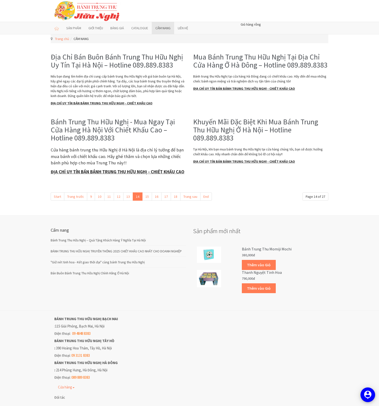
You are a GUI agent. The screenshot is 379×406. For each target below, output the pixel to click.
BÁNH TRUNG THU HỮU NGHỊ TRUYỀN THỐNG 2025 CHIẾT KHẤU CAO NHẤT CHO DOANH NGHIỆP (116, 251)
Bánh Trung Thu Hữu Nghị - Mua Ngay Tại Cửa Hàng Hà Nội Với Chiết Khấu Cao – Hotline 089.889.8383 (113, 129)
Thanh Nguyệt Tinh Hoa (262, 272)
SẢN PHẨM (73, 28)
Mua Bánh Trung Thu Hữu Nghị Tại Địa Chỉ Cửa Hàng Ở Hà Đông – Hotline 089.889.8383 (260, 60)
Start (57, 196)
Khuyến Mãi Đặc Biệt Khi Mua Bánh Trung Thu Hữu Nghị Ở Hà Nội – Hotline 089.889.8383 (255, 129)
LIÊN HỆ (183, 28)
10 (99, 196)
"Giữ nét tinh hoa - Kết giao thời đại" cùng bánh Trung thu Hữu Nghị (98, 262)
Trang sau (190, 196)
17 (166, 196)
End (206, 196)
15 (147, 196)
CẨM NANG (163, 28)
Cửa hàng (66, 387)
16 (156, 196)
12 (118, 196)
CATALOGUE (139, 28)
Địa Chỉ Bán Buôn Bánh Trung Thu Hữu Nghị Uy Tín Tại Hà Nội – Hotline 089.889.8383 (117, 60)
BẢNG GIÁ (117, 28)
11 (109, 196)
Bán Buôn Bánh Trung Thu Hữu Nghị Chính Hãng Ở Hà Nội (90, 273)
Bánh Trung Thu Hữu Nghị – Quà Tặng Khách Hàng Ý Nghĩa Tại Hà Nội (98, 240)
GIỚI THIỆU (95, 28)
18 (175, 196)
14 (137, 196)
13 (128, 196)
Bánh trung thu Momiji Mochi (267, 249)
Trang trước (75, 196)
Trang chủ (62, 39)
